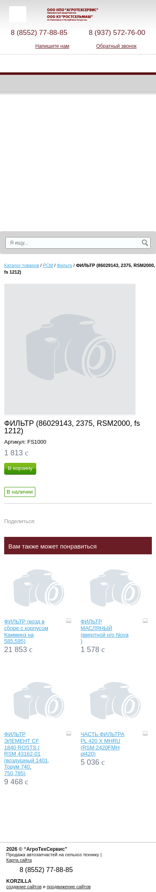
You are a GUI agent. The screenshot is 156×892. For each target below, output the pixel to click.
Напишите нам (52, 46)
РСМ (48, 265)
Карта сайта (19, 859)
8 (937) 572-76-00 (117, 33)
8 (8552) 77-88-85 (39, 33)
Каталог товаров (21, 265)
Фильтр (64, 265)
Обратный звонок (116, 46)
